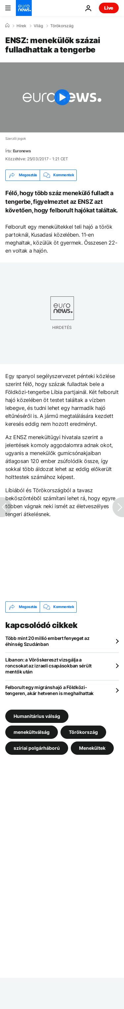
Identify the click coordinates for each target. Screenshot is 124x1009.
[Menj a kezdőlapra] (24, 8)
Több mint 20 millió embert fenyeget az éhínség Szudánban (47, 641)
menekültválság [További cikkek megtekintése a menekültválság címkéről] (32, 732)
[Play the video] (62, 97)
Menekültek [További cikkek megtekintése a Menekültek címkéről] (92, 747)
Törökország (61, 26)
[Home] (7, 25)
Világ (38, 26)
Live (108, 8)
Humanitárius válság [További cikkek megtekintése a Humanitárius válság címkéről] (37, 716)
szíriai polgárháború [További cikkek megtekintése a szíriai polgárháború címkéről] (37, 747)
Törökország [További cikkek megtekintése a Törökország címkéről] (83, 732)
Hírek (21, 26)
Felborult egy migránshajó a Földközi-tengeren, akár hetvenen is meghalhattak (49, 690)
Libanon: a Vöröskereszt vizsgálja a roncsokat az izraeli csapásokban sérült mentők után (48, 665)
